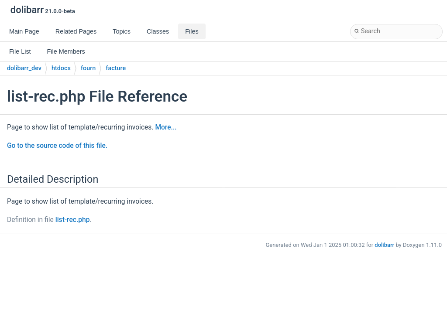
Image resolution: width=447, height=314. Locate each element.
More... (165, 127)
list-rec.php (72, 220)
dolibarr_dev (24, 68)
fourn (88, 68)
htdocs (61, 68)
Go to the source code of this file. (57, 146)
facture (116, 68)
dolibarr (384, 245)
